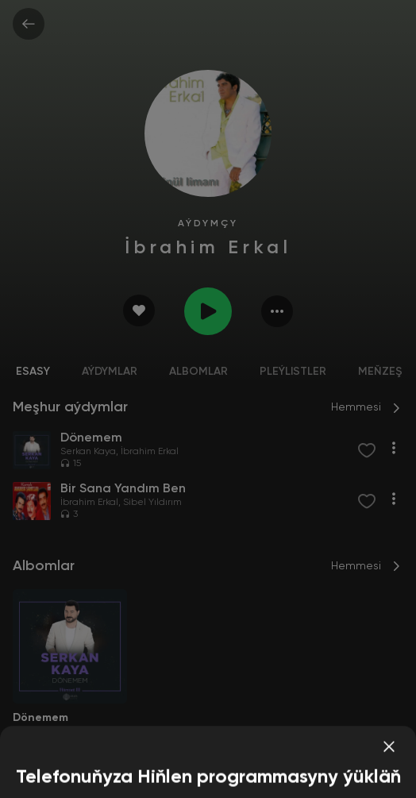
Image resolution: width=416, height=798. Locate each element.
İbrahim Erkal (150, 452)
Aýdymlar (109, 371)
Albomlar (198, 371)
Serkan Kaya (88, 452)
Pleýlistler (293, 371)
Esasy (33, 371)
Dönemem (40, 717)
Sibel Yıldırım (152, 502)
